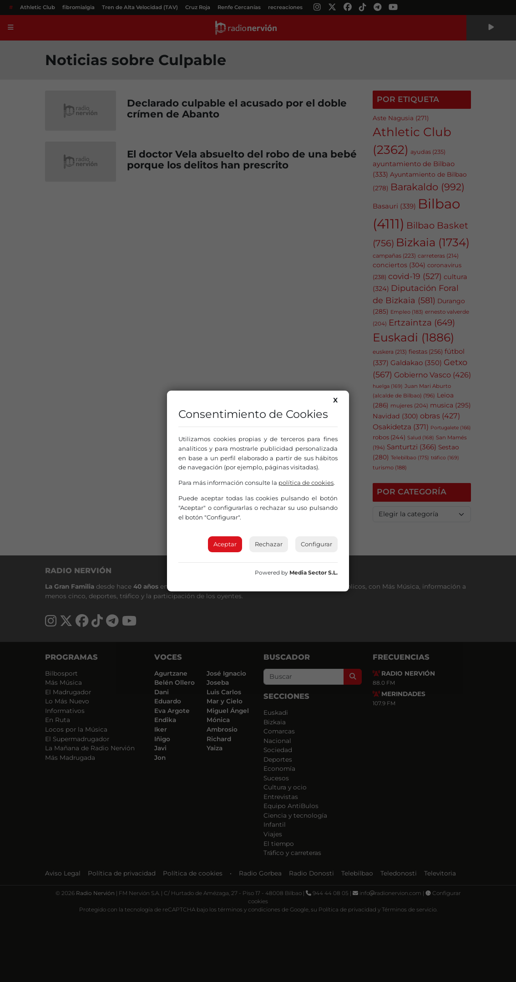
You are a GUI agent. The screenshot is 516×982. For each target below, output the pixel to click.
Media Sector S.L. (313, 572)
